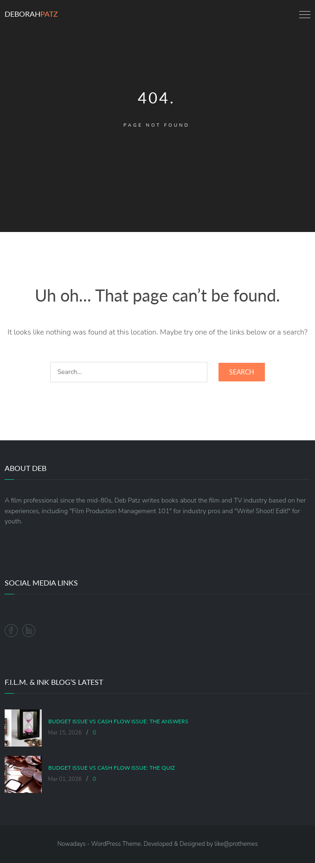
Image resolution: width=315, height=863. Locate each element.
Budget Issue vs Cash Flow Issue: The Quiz (111, 768)
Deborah (31, 13)
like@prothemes (235, 844)
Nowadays (71, 844)
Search (241, 372)
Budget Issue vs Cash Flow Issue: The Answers (118, 721)
